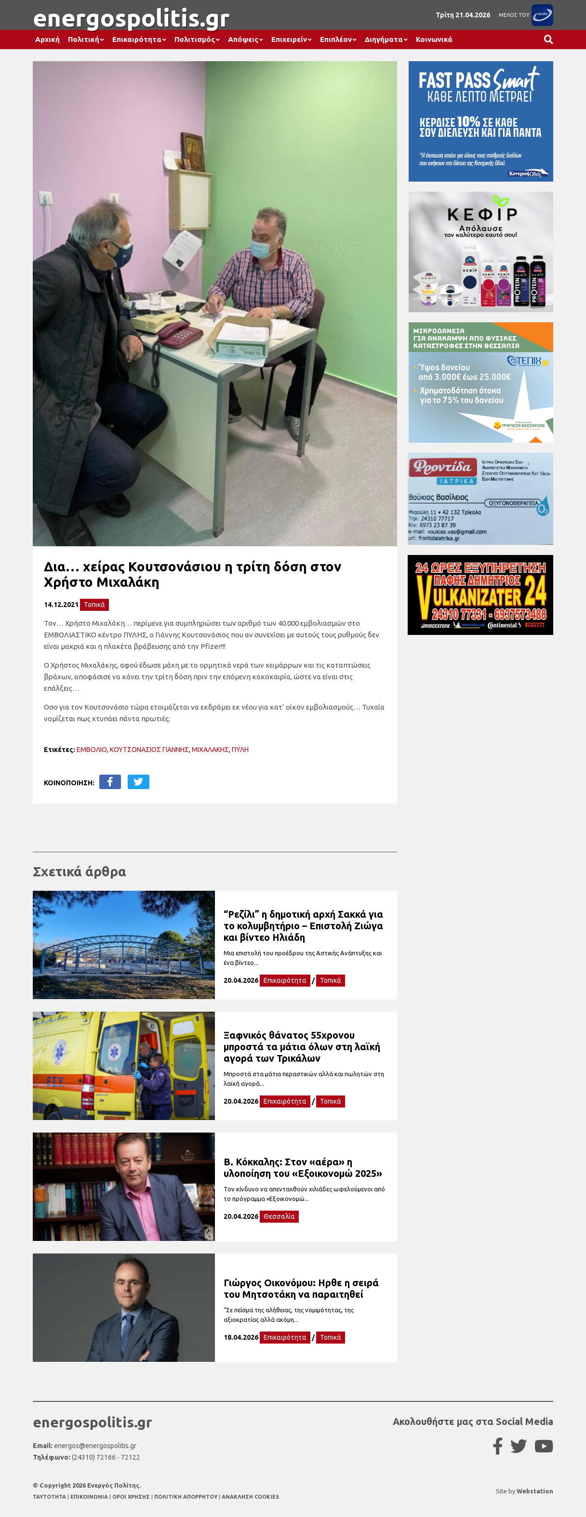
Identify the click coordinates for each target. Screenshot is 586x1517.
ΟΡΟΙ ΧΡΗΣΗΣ (131, 1497)
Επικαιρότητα (136, 39)
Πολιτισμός (194, 39)
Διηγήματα (384, 39)
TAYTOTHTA (50, 1497)
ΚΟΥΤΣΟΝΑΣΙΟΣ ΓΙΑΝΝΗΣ (149, 749)
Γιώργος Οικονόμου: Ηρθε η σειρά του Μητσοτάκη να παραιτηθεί (301, 1288)
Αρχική (47, 39)
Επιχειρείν (289, 39)
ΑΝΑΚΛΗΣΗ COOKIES (250, 1497)
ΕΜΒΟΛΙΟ (92, 749)
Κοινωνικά (434, 39)
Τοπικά (94, 604)
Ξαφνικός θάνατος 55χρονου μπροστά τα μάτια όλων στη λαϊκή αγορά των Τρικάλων (302, 1046)
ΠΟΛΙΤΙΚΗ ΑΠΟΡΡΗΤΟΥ (185, 1497)
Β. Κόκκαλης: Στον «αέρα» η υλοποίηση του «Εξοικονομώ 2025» (303, 1167)
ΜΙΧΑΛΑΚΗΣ (210, 749)
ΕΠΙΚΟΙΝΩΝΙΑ (89, 1497)
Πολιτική (83, 39)
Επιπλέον (336, 39)
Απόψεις (243, 39)
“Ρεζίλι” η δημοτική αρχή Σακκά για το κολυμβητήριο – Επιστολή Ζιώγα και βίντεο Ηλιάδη (303, 926)
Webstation (535, 1491)
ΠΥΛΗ (240, 749)
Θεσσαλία (279, 1216)
